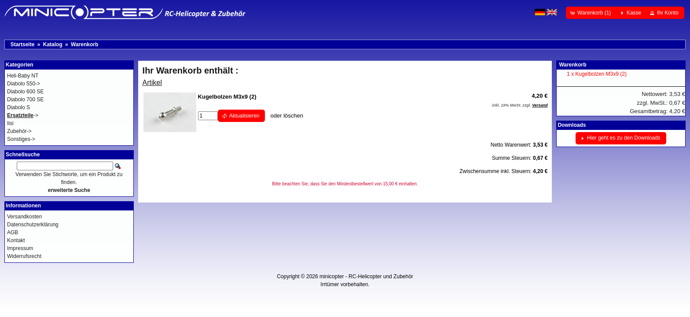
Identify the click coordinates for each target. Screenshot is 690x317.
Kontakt (16, 240)
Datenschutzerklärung (33, 224)
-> (22, 115)
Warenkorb (84, 44)
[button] (591, 13)
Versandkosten (24, 217)
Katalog (52, 44)
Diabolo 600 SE (25, 91)
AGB (12, 232)
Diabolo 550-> (23, 84)
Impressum (20, 248)
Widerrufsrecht (24, 256)
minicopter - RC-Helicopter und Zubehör (366, 276)
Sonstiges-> (21, 139)
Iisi (10, 123)
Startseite (23, 44)
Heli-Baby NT (22, 76)
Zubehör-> (19, 131)
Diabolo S (18, 107)
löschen (293, 115)
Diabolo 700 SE (25, 99)
